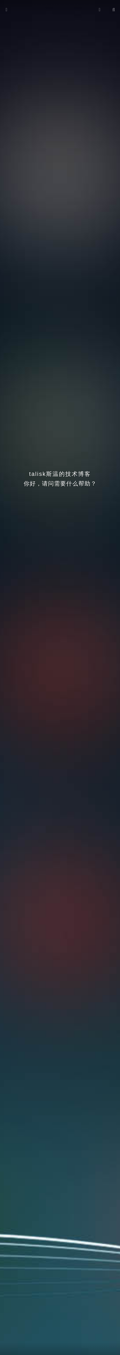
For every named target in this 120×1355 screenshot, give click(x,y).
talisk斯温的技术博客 (60, 474)
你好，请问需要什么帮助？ (60, 483)
